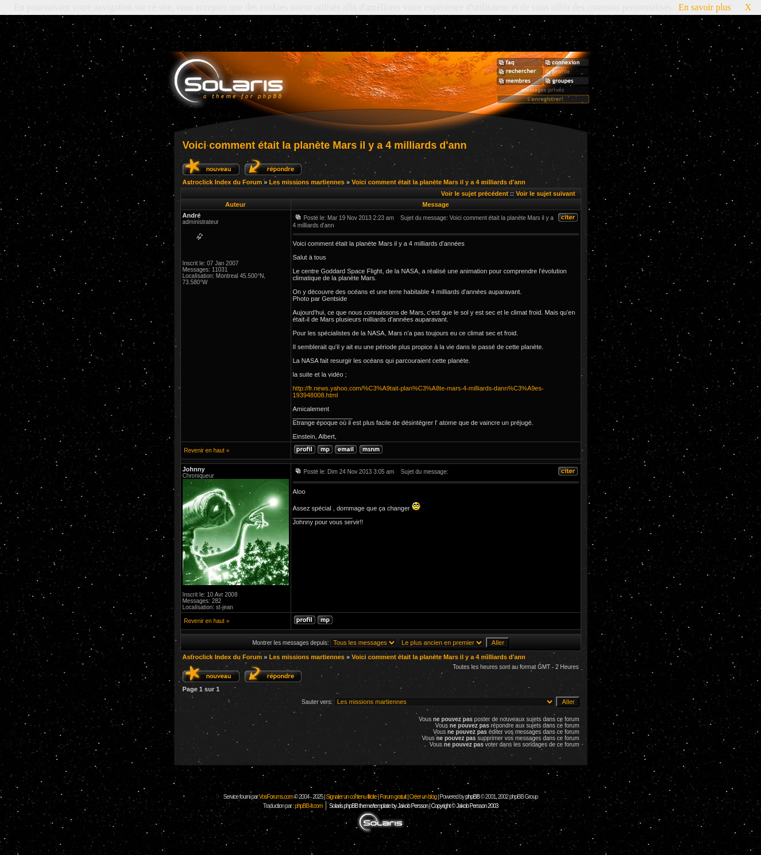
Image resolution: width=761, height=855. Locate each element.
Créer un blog (423, 797)
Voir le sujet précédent (474, 193)
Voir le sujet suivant (545, 193)
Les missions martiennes (306, 182)
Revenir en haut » (206, 450)
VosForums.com (276, 797)
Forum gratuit (393, 797)
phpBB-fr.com (309, 806)
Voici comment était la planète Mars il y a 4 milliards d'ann (325, 145)
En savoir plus (704, 7)
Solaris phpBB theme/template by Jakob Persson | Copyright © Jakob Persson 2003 (413, 806)
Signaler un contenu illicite (351, 797)
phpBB (472, 797)
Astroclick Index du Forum (222, 182)
